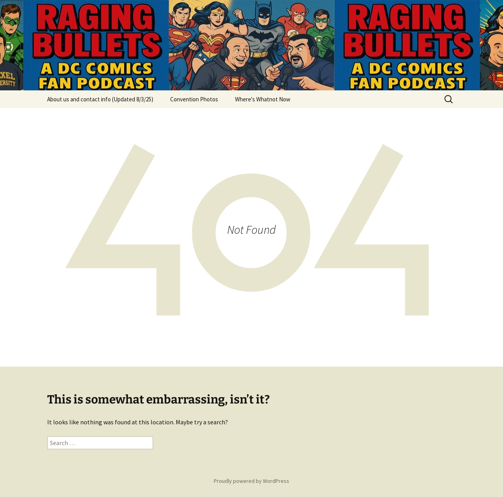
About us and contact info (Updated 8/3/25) (100, 99)
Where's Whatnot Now (262, 99)
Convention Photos (194, 99)
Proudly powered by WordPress (251, 480)
